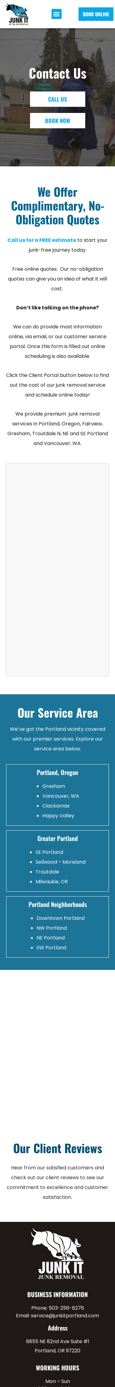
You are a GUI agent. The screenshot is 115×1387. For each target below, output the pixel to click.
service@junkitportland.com (65, 1315)
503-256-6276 (66, 1307)
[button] (57, 14)
